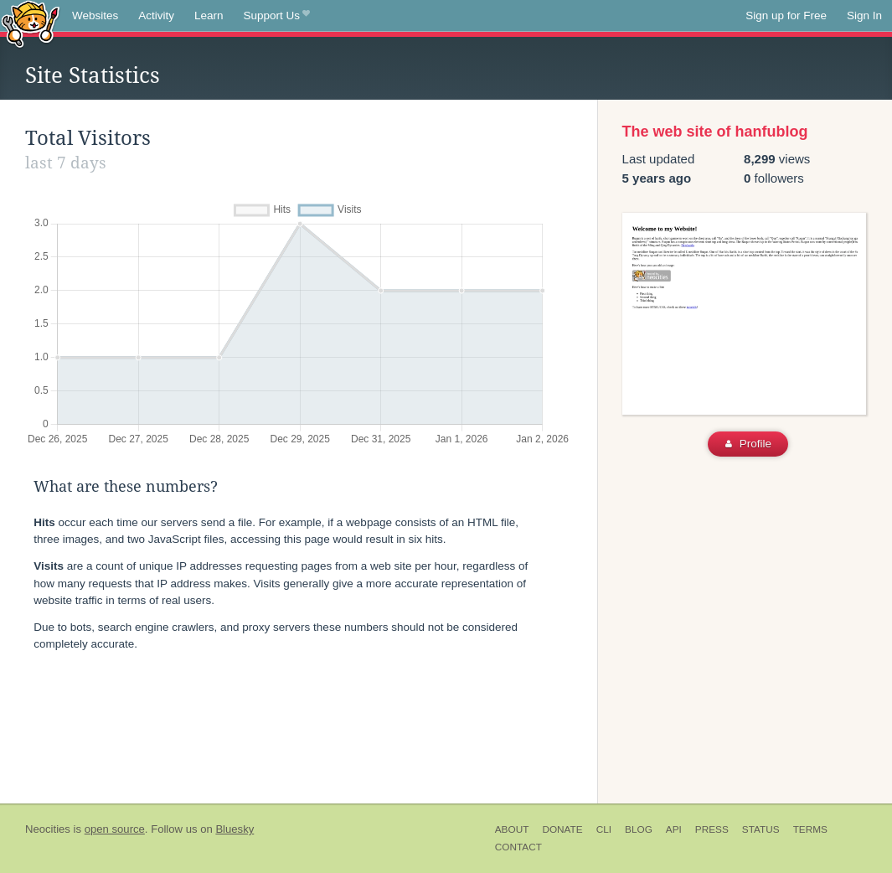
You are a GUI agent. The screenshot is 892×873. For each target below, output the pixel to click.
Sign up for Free (786, 15)
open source (115, 829)
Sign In (864, 15)
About (512, 829)
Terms (810, 829)
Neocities (47, 829)
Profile (748, 443)
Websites (95, 15)
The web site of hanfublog (715, 131)
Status (761, 829)
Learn (209, 15)
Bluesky (234, 829)
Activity (156, 15)
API (674, 829)
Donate (562, 829)
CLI (603, 829)
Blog (638, 829)
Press (712, 829)
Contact (518, 847)
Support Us (277, 16)
